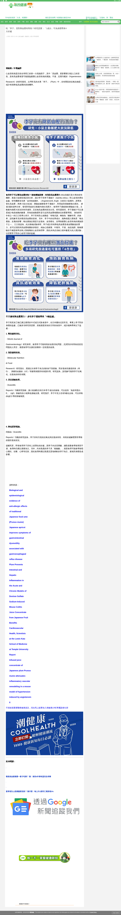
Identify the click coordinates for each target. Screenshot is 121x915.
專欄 (56, 21)
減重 (35, 21)
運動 (31, 21)
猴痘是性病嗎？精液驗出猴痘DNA (58, 17)
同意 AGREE (116, 912)
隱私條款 (32, 912)
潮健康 (27, 36)
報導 (6, 21)
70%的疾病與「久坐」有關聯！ (17, 17)
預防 (14, 21)
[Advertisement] (44, 51)
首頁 (2, 21)
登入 (115, 0)
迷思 (52, 21)
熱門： (81, 21)
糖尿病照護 (67, 21)
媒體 (61, 21)
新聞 (19, 21)
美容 (40, 21)
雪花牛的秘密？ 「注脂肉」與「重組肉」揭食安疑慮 (99, 18)
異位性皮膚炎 (94, 21)
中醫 (23, 21)
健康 (10, 21)
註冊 (119, 0)
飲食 (27, 21)
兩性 (44, 21)
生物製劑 (86, 21)
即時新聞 (36, 36)
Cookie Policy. (93, 912)
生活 (48, 21)
